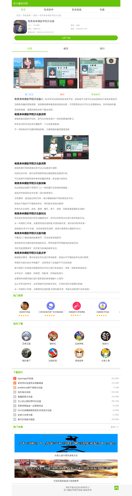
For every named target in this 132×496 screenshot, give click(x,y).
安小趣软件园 (20, 3)
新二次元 (29, 94)
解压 (62, 94)
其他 (35, 15)
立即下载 (66, 38)
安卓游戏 (76, 9)
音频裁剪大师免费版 (77, 307)
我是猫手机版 (24, 307)
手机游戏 (26, 15)
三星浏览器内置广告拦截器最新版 (50, 307)
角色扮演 (95, 94)
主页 (18, 15)
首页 (23, 9)
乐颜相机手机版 (102, 307)
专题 (102, 9)
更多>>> (115, 427)
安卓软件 (49, 9)
